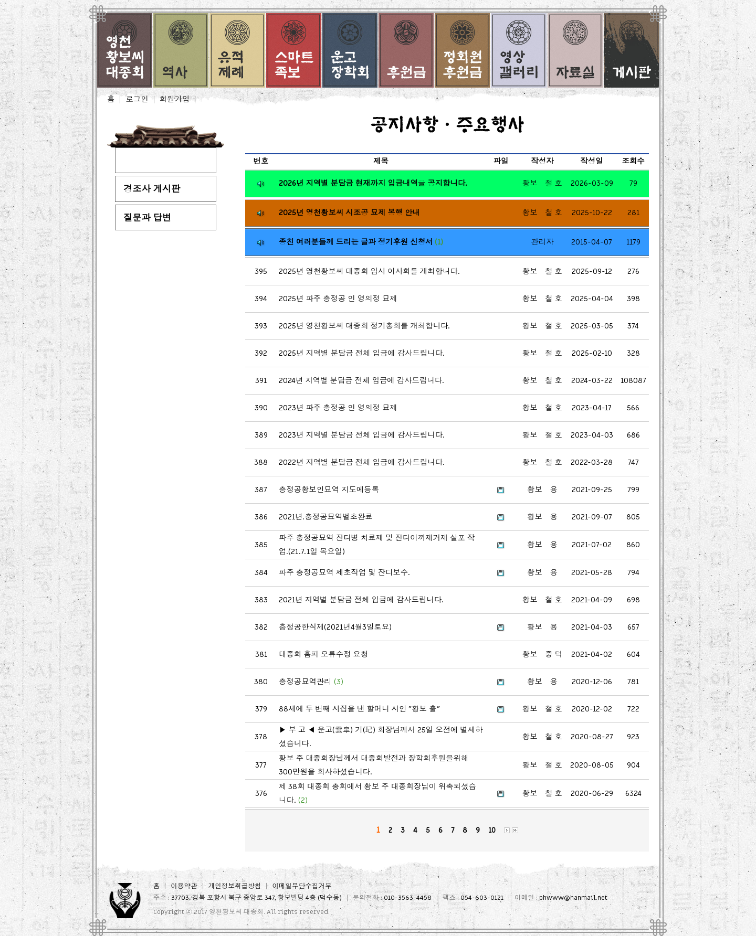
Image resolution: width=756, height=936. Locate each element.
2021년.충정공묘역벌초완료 (326, 517)
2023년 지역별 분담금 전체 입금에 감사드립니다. (362, 435)
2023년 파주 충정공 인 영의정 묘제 (338, 408)
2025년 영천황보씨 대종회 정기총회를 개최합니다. (364, 326)
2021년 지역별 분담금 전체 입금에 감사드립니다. (361, 600)
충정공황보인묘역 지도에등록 (329, 490)
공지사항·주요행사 (160, 161)
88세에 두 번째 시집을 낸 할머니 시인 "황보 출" (359, 709)
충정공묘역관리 (311, 682)
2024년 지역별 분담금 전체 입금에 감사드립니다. (361, 381)
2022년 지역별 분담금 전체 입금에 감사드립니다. (362, 462)
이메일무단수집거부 (301, 886)
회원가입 (175, 99)
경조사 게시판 (152, 189)
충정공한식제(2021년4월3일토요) (335, 627)
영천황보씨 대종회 (236, 912)
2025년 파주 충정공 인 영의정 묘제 (338, 299)
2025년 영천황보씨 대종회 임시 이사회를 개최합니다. (369, 271)
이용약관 (184, 886)
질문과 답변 (147, 218)
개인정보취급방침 (234, 886)
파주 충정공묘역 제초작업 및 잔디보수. (344, 573)
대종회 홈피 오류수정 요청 (323, 655)
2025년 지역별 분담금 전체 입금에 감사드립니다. (362, 353)
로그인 (136, 99)
